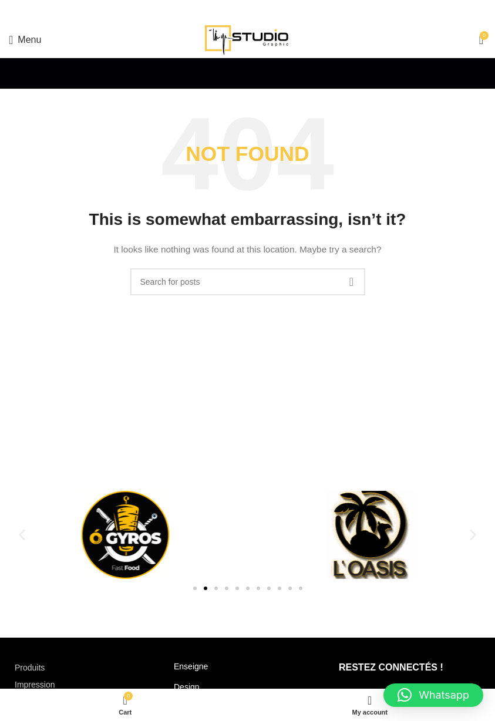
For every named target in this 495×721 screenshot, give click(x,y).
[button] (22, 535)
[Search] (247, 281)
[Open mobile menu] (25, 40)
